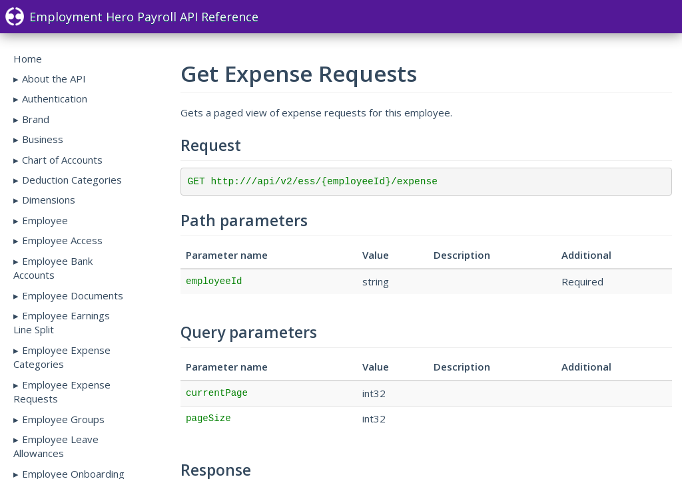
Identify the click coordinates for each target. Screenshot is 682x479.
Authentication (54, 98)
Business (42, 139)
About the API (54, 78)
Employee (45, 220)
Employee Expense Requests (62, 391)
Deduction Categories (72, 179)
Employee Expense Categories (62, 357)
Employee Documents (72, 295)
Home (27, 58)
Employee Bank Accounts (53, 267)
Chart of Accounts (62, 159)
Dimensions (48, 199)
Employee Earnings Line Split (61, 322)
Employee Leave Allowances (56, 446)
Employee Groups (63, 419)
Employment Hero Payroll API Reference (131, 16)
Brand (35, 119)
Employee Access (62, 240)
